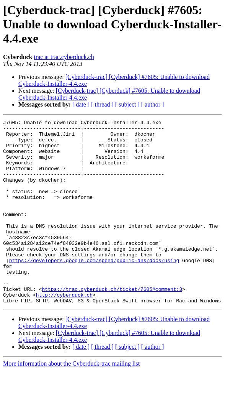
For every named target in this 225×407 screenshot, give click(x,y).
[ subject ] (127, 104)
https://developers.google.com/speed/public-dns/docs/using (94, 289)
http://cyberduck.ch (64, 330)
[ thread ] (102, 104)
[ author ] (152, 104)
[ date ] (81, 104)
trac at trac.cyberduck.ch (64, 57)
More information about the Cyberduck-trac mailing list (71, 400)
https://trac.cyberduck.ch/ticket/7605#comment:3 (112, 323)
